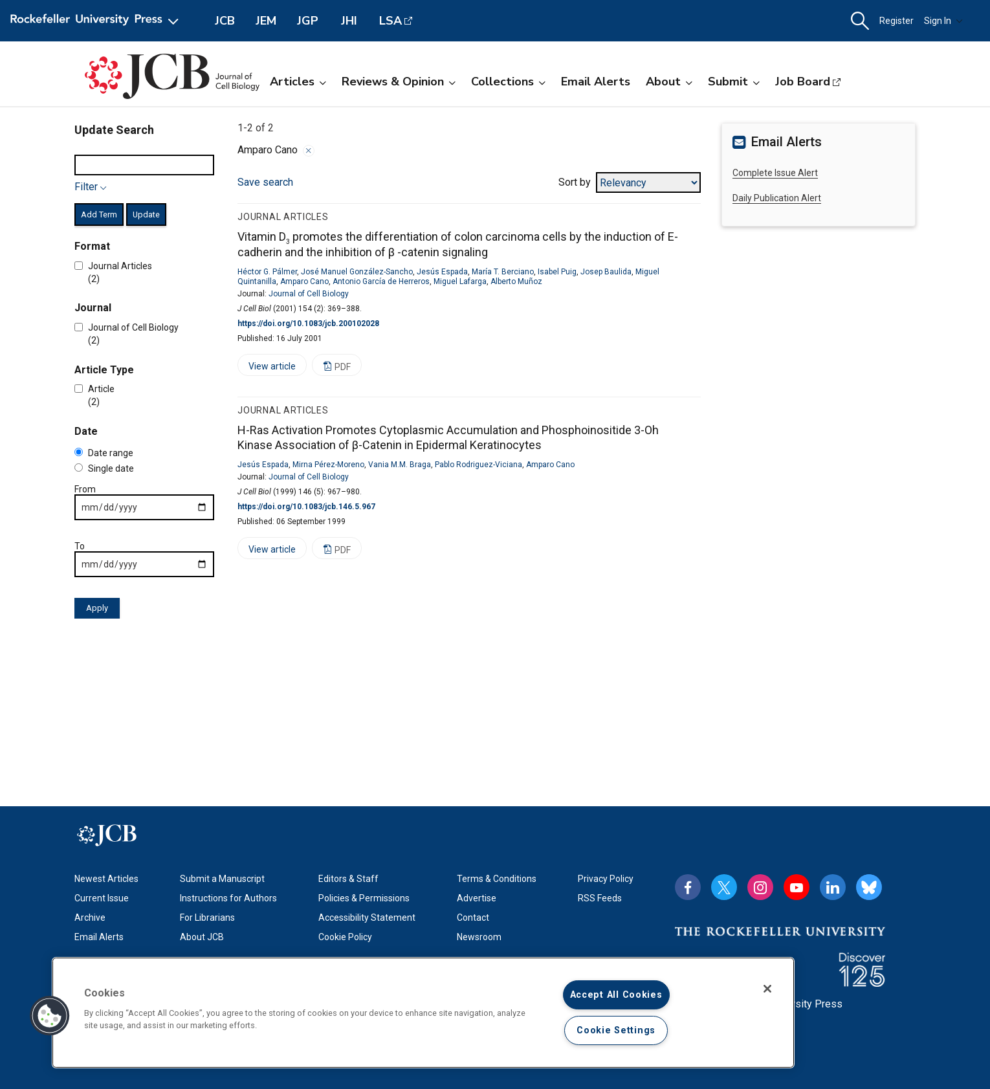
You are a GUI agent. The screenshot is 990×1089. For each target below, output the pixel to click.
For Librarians (207, 917)
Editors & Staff (348, 879)
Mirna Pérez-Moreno (328, 464)
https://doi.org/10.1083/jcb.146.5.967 (306, 506)
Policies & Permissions (364, 898)
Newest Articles (106, 879)
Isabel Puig (557, 271)
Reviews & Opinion (399, 81)
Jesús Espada (442, 271)
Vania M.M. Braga (399, 464)
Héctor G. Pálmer (267, 271)
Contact (473, 917)
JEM (266, 20)
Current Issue (101, 898)
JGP (307, 20)
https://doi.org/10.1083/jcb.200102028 (308, 323)
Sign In (943, 20)
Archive (89, 917)
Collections (508, 81)
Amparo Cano (304, 281)
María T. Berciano (503, 271)
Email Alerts (595, 81)
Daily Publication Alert (776, 198)
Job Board (802, 81)
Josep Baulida (606, 271)
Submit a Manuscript (222, 879)
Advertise (476, 898)
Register (896, 20)
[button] (860, 21)
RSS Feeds (600, 898)
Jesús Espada (263, 464)
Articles (298, 81)
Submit (734, 81)
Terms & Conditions (496, 879)
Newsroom (479, 937)
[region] (423, 1012)
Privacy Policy (605, 879)
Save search (265, 182)
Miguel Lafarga (460, 281)
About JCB (202, 937)
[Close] (767, 988)
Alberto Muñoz (516, 281)
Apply (97, 608)
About (669, 81)
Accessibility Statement (366, 917)
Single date (104, 468)
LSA (390, 20)
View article (266, 368)
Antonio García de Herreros (381, 281)
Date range (103, 453)
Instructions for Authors (228, 898)
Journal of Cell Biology (309, 293)
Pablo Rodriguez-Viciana (478, 464)
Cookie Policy (345, 937)
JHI (349, 20)
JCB (225, 20)
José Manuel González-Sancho (357, 271)
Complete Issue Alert (775, 173)
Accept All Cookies (616, 994)
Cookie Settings (616, 1030)
